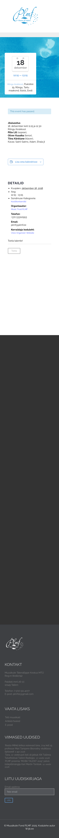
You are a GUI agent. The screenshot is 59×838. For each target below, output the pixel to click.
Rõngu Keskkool (15, 84)
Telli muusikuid (12, 717)
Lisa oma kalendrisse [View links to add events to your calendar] (26, 162)
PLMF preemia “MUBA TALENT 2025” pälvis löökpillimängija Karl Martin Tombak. (27, 762)
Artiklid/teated (12, 721)
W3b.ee (29, 828)
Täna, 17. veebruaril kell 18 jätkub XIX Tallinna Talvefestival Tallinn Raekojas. (28, 756)
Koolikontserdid (18, 201)
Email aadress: (29, 790)
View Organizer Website (22, 233)
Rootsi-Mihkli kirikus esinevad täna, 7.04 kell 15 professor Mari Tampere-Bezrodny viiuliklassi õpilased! (28, 748)
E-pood (9, 725)
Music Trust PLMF (19, 209)
